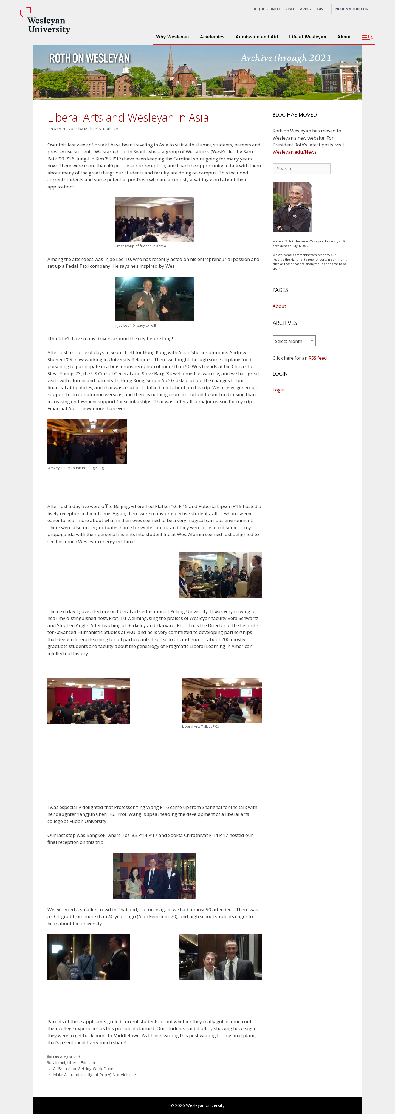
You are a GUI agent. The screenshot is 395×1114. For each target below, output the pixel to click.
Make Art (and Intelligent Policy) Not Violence (94, 1074)
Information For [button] (353, 9)
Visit (290, 9)
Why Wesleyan (172, 37)
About (344, 37)
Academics (212, 37)
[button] (367, 38)
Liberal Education (83, 1062)
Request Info (266, 9)
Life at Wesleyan (307, 37)
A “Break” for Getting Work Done (83, 1068)
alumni (59, 1062)
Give (321, 9)
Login (279, 390)
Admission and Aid (257, 37)
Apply (306, 9)
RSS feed (318, 358)
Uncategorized (66, 1056)
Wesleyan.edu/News (295, 152)
